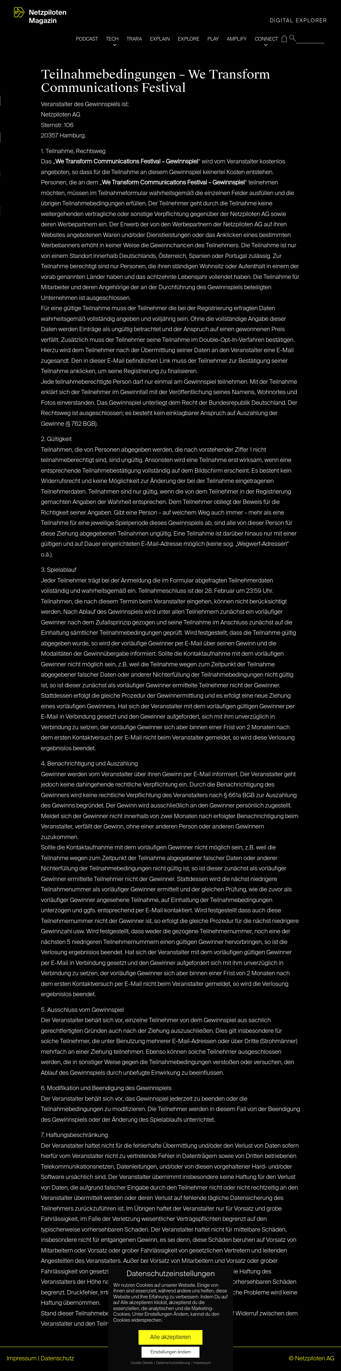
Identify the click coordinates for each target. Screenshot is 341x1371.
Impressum (22, 1359)
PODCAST (87, 39)
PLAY (213, 39)
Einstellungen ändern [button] (171, 1352)
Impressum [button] (202, 1363)
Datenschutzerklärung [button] (173, 1363)
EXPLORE (188, 39)
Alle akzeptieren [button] (170, 1337)
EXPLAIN (160, 39)
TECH (112, 39)
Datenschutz (57, 1359)
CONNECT (266, 39)
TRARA (134, 39)
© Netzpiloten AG (311, 1359)
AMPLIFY (237, 39)
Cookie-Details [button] (142, 1363)
